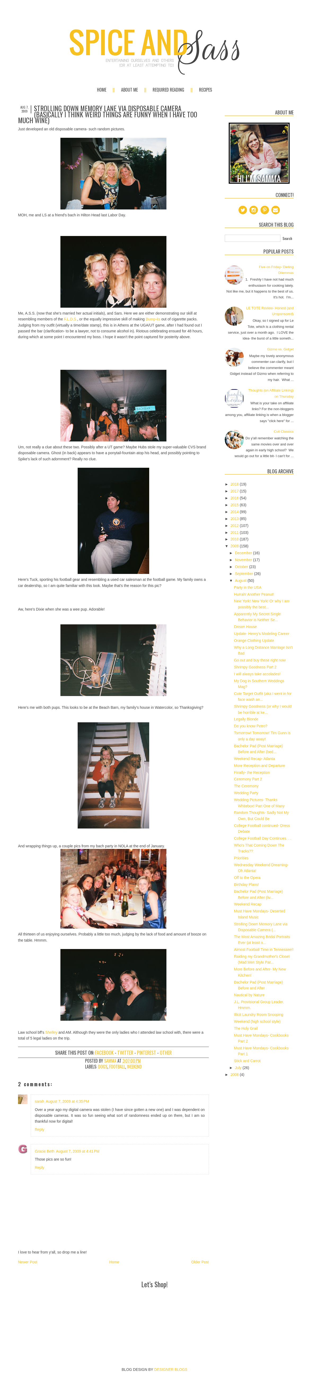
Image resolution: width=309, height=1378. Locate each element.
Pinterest (146, 1052)
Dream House (245, 627)
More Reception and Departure (259, 765)
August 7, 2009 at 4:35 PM (67, 1101)
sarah (39, 1101)
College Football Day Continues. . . (262, 838)
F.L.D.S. (70, 319)
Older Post (200, 1262)
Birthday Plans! (246, 884)
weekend (134, 1066)
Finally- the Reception (252, 772)
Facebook (104, 1052)
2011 (235, 532)
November (244, 560)
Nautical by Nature (249, 995)
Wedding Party (246, 793)
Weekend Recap (247, 904)
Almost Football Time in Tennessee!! (264, 949)
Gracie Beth (44, 1151)
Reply (39, 1129)
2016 (235, 498)
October (242, 567)
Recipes (205, 90)
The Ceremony (246, 786)
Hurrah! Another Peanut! (254, 594)
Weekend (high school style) (257, 1021)
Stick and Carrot (247, 1061)
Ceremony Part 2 (248, 779)
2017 (235, 491)
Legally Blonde (246, 719)
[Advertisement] (154, 1302)
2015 (235, 505)
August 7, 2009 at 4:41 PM (77, 1151)
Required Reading (168, 90)
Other (166, 1052)
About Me (129, 90)
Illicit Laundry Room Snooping (258, 1014)
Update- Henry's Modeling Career (261, 634)
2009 (235, 546)
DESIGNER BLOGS (170, 1369)
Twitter (125, 1052)
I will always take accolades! (257, 674)
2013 (235, 519)
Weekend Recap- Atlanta (254, 759)
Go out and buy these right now (260, 660)
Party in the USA (248, 587)
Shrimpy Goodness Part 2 (255, 667)
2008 (235, 1074)
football (117, 1066)
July (238, 1068)
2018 (235, 484)
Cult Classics (284, 431)
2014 (235, 512)
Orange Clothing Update (254, 640)
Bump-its (153, 319)
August (241, 580)
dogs (102, 1066)
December (244, 553)
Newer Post (27, 1262)
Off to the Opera (247, 877)
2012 (235, 525)
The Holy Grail (246, 1028)
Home (101, 90)
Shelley (51, 1032)
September (244, 574)
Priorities (241, 858)
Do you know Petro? (250, 726)
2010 (235, 539)
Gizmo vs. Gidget (280, 349)
